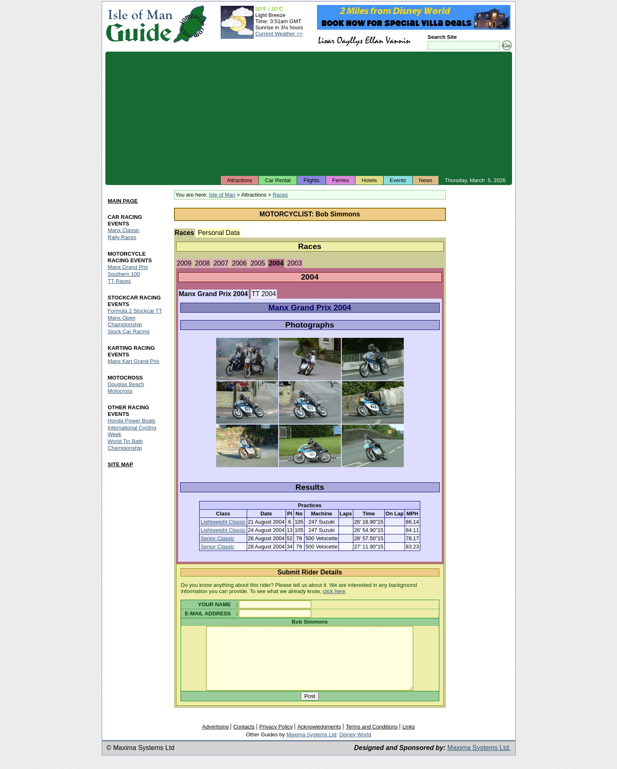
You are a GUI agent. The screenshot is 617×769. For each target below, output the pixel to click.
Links (409, 739)
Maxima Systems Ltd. (479, 760)
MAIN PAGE (123, 201)
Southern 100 (124, 274)
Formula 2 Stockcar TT (135, 311)
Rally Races (122, 237)
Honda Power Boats (132, 421)
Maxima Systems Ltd (311, 747)
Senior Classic (217, 538)
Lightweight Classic (223, 522)
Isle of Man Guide (139, 24)
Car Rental (278, 180)
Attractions (239, 180)
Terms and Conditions (372, 739)
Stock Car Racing (129, 331)
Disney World (355, 747)
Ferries (340, 180)
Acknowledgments (319, 739)
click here (334, 591)
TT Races (119, 281)
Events (398, 180)
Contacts (244, 739)
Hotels (369, 180)
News (426, 180)
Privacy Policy (276, 739)
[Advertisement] (308, 113)
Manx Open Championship (125, 321)
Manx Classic (124, 230)
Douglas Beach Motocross (126, 387)
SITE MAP (120, 464)
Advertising (215, 739)
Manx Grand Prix (128, 267)
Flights (311, 180)
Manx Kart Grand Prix (134, 361)
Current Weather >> (279, 34)
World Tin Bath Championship (125, 444)
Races (280, 195)
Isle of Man (222, 195)
